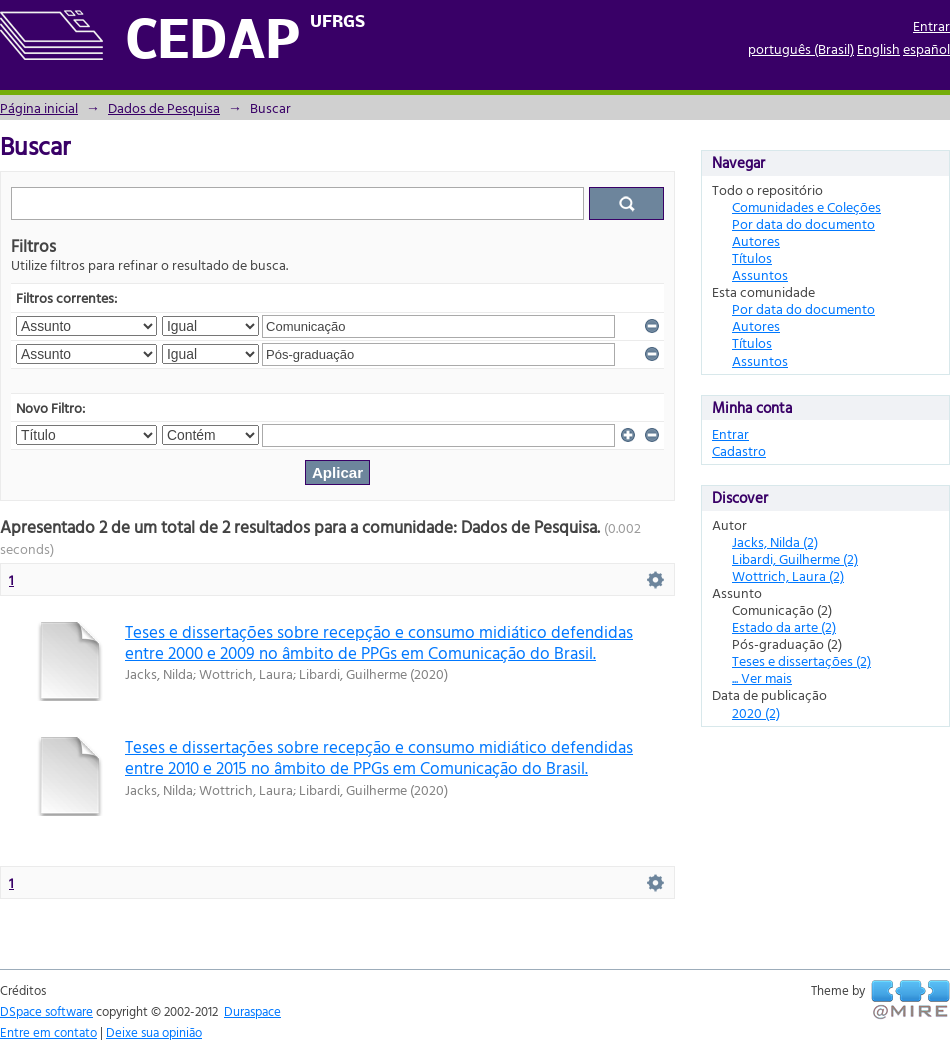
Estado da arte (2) (784, 626)
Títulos (752, 257)
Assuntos (760, 274)
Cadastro (739, 450)
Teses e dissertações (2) (801, 660)
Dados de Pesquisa (164, 107)
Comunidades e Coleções (806, 206)
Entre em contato (48, 1032)
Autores (756, 240)
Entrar (931, 25)
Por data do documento (803, 223)
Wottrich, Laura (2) (788, 575)
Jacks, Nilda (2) (775, 541)
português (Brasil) (801, 48)
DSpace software (46, 1011)
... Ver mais (762, 677)
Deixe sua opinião (154, 1032)
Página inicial (39, 107)
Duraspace (252, 1011)
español (926, 48)
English (878, 48)
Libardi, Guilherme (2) (795, 558)
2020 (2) (756, 712)
